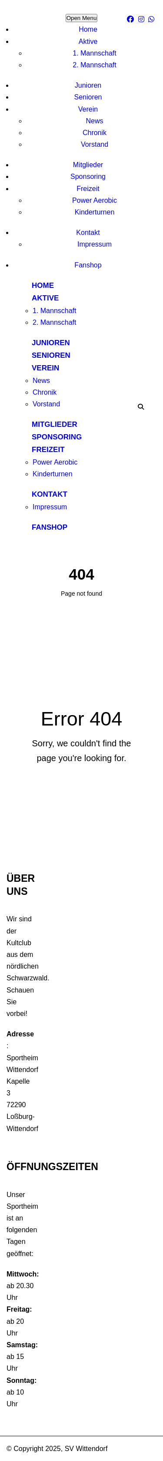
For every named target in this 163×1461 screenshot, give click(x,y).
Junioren (88, 85)
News (94, 121)
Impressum (94, 244)
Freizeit (88, 188)
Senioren (88, 97)
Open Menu (82, 18)
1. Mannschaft (94, 53)
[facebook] (131, 19)
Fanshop (87, 265)
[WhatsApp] (152, 19)
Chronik (94, 132)
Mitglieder (88, 164)
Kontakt (88, 232)
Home (88, 29)
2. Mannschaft (94, 65)
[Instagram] (142, 19)
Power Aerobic (94, 200)
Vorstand (94, 144)
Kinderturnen (95, 212)
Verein (88, 109)
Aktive (88, 41)
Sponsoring (88, 176)
